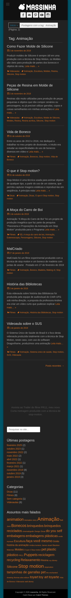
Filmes (13, 157)
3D (21, 234)
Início (14, 25)
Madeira (41, 270)
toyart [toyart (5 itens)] (34, 577)
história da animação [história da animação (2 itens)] (18, 545)
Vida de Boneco (19, 132)
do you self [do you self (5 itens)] (54, 531)
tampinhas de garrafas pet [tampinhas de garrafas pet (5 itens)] (26, 572)
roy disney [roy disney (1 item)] (53, 560)
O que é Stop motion (44, 195)
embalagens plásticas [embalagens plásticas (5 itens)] (42, 536)
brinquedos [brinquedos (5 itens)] (35, 526)
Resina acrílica (28, 121)
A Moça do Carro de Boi (25, 210)
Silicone (10, 74)
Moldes (47, 71)
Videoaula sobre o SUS (24, 323)
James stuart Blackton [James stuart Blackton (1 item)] (51, 545)
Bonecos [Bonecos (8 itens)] (18, 525)
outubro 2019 (14, 473)
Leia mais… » (32, 66)
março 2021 (13, 466)
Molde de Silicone (52, 118)
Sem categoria (14, 498)
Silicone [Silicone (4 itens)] (12, 566)
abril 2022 (12, 459)
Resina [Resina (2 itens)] (44, 560)
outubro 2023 (14, 448)
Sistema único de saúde (41, 352)
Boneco (33, 270)
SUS (9, 355)
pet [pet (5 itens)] (43, 549)
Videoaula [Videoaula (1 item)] (20, 582)
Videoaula (16, 355)
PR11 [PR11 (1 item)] (21, 555)
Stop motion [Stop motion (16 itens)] (31, 566)
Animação (28, 71)
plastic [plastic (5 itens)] (51, 549)
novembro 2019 (15, 470)
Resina (54, 71)
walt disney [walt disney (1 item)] (29, 582)
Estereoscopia (13, 237)
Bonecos (34, 157)
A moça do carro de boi (33, 234)
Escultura (38, 71)
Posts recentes (55, 365)
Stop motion (20, 74)
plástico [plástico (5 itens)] (12, 555)
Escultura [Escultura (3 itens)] (19, 541)
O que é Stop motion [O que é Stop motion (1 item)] (32, 550)
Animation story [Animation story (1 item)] (30, 520)
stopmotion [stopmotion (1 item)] (49, 567)
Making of (50, 270)
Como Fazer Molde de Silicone (30, 46)
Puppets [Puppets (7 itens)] (31, 555)
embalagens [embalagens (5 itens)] (16, 536)
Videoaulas (15, 71)
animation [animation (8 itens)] (15, 519)
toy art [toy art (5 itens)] (43, 577)
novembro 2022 (15, 452)
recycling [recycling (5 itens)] (13, 560)
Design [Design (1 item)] (37, 531)
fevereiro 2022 (14, 462)
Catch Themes (42, 595)
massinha (34, 592)
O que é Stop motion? (23, 171)
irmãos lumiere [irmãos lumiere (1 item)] (35, 545)
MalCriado (14, 249)
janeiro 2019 (13, 477)
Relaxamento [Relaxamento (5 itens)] (30, 560)
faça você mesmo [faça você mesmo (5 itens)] (39, 541)
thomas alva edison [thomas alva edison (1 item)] (21, 578)
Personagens (27, 237)
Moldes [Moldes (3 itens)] (19, 549)
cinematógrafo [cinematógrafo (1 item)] (28, 531)
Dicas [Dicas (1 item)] (43, 531)
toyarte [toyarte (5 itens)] (54, 577)
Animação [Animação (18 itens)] (48, 519)
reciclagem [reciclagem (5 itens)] (46, 555)
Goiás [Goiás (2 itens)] (56, 541)
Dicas (12, 195)
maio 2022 (12, 455)
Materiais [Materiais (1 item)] (10, 550)
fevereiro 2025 (14, 445)
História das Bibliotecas (24, 284)
